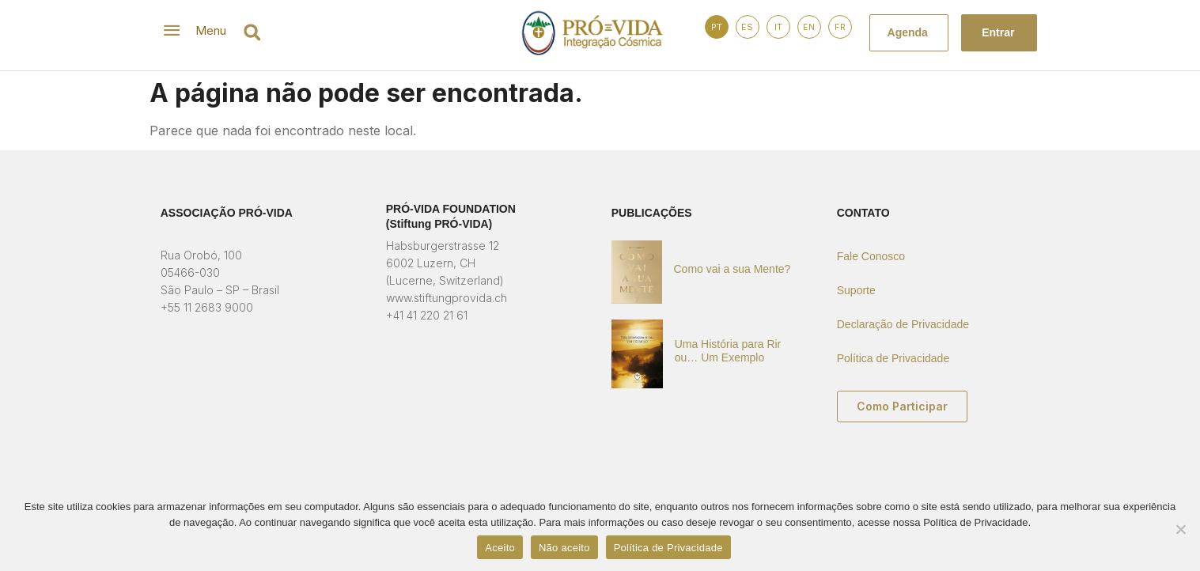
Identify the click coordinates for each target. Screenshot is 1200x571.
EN (809, 26)
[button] (253, 32)
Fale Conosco (871, 256)
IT (778, 26)
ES (747, 26)
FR (840, 26)
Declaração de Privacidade (903, 324)
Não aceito (564, 548)
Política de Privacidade (893, 358)
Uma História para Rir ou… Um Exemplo (728, 351)
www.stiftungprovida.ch (446, 297)
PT (716, 26)
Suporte (856, 290)
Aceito (500, 548)
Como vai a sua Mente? (732, 269)
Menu (210, 30)
